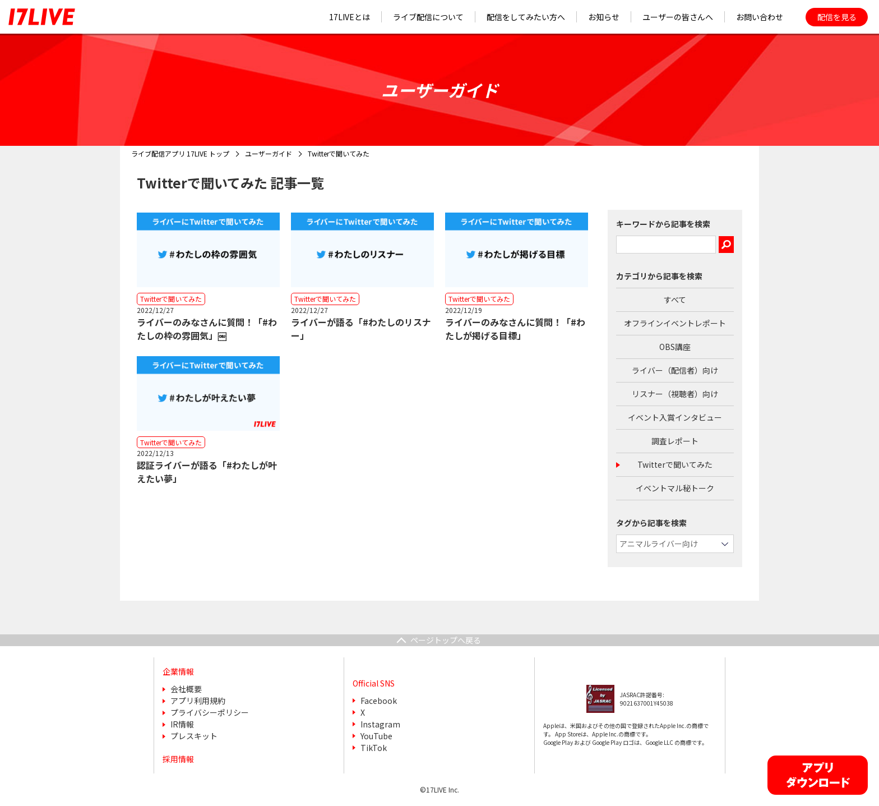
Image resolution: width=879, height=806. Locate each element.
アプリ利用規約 (197, 700)
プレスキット (194, 735)
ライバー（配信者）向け (675, 370)
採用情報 (178, 758)
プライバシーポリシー (209, 712)
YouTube (376, 735)
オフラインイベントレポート (675, 323)
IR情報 (182, 724)
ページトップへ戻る (445, 640)
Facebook (378, 700)
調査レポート (674, 440)
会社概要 (186, 688)
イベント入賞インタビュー (675, 417)
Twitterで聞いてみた (675, 464)
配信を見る (837, 16)
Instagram (380, 724)
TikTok (373, 747)
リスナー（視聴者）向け (675, 393)
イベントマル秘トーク (675, 488)
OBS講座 (675, 346)
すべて (675, 299)
